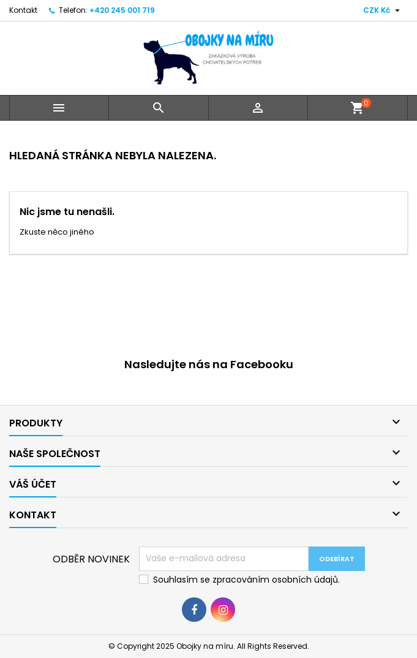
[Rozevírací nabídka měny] (383, 10)
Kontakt (23, 10)
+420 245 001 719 (122, 10)
